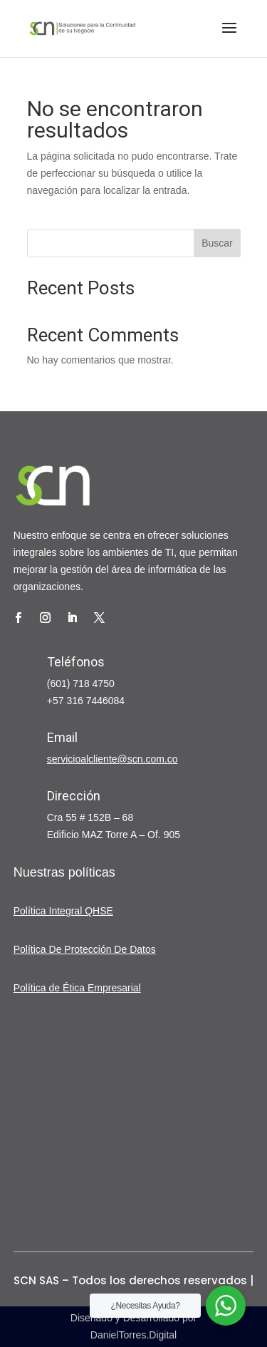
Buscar (217, 243)
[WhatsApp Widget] (226, 1306)
